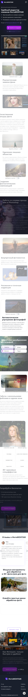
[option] (14, 552)
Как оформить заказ (6, 686)
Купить (23, 686)
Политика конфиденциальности (9, 695)
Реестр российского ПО (12, 22)
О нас (2, 684)
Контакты (23, 689)
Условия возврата (5, 689)
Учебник (23, 684)
